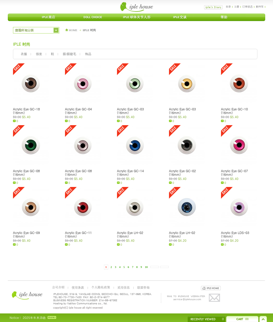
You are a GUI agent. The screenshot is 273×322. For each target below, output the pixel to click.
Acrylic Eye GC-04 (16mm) (78, 111)
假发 (39, 54)
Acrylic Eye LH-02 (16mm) (130, 234)
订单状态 (247, 6)
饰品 (88, 54)
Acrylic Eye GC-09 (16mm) (26, 234)
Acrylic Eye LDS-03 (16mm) (235, 234)
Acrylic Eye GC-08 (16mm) (26, 173)
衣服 (24, 54)
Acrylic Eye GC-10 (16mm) (234, 111)
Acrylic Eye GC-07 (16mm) (234, 173)
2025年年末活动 (34, 317)
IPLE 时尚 (89, 30)
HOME (71, 30)
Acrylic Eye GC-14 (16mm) (130, 173)
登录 (228, 6)
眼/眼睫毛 (69, 54)
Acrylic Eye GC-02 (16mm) (182, 173)
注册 (236, 6)
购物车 (260, 6)
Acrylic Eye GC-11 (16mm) (78, 234)
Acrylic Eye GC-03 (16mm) (130, 111)
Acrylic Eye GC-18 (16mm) (26, 111)
